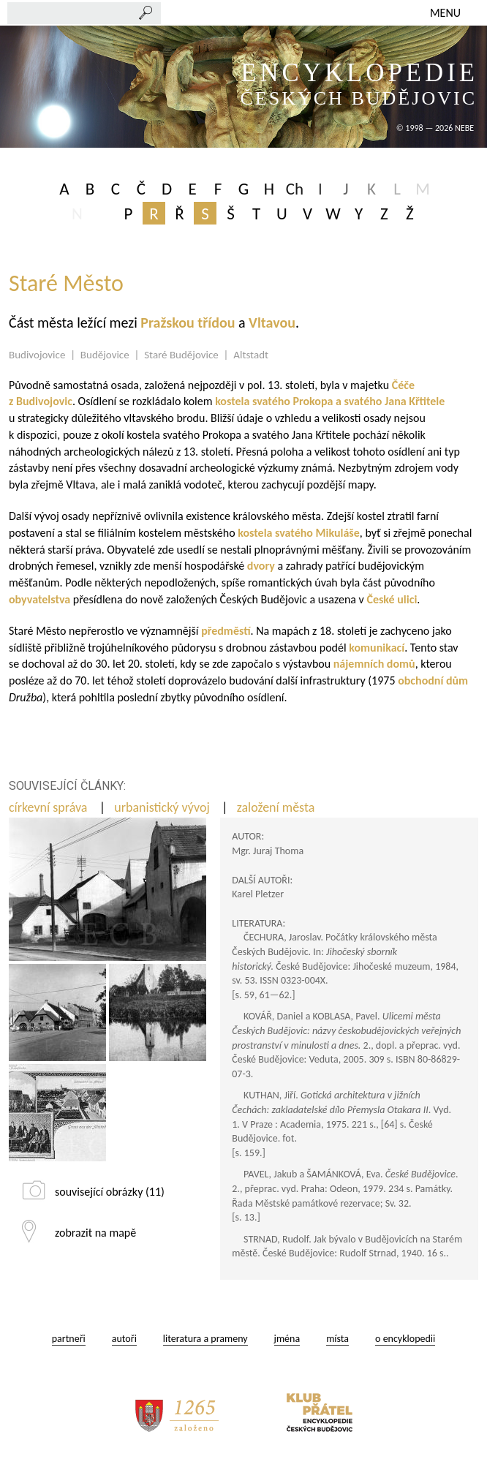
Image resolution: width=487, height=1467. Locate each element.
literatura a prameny (205, 1338)
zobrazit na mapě (95, 1233)
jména (287, 1338)
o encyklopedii (405, 1338)
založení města (277, 807)
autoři (124, 1338)
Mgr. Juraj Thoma (267, 851)
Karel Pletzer (258, 894)
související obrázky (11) (110, 1192)
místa (337, 1338)
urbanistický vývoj (163, 807)
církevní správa (50, 807)
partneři (69, 1338)
